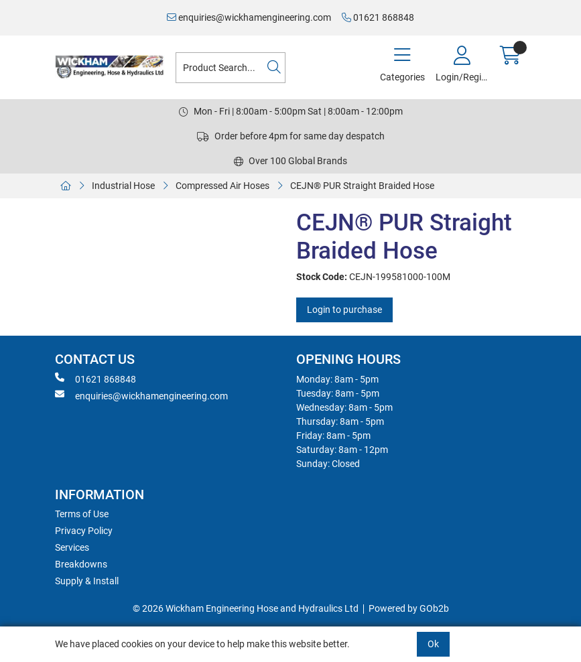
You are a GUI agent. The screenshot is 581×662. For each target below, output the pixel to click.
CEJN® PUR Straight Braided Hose (363, 185)
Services (72, 547)
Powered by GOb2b (409, 608)
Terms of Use (82, 514)
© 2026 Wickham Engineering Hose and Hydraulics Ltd (246, 608)
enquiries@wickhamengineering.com (249, 17)
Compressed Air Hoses (222, 185)
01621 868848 (378, 17)
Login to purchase (344, 309)
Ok (433, 644)
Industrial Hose (123, 185)
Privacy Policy (84, 530)
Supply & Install (87, 581)
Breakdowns (81, 564)
